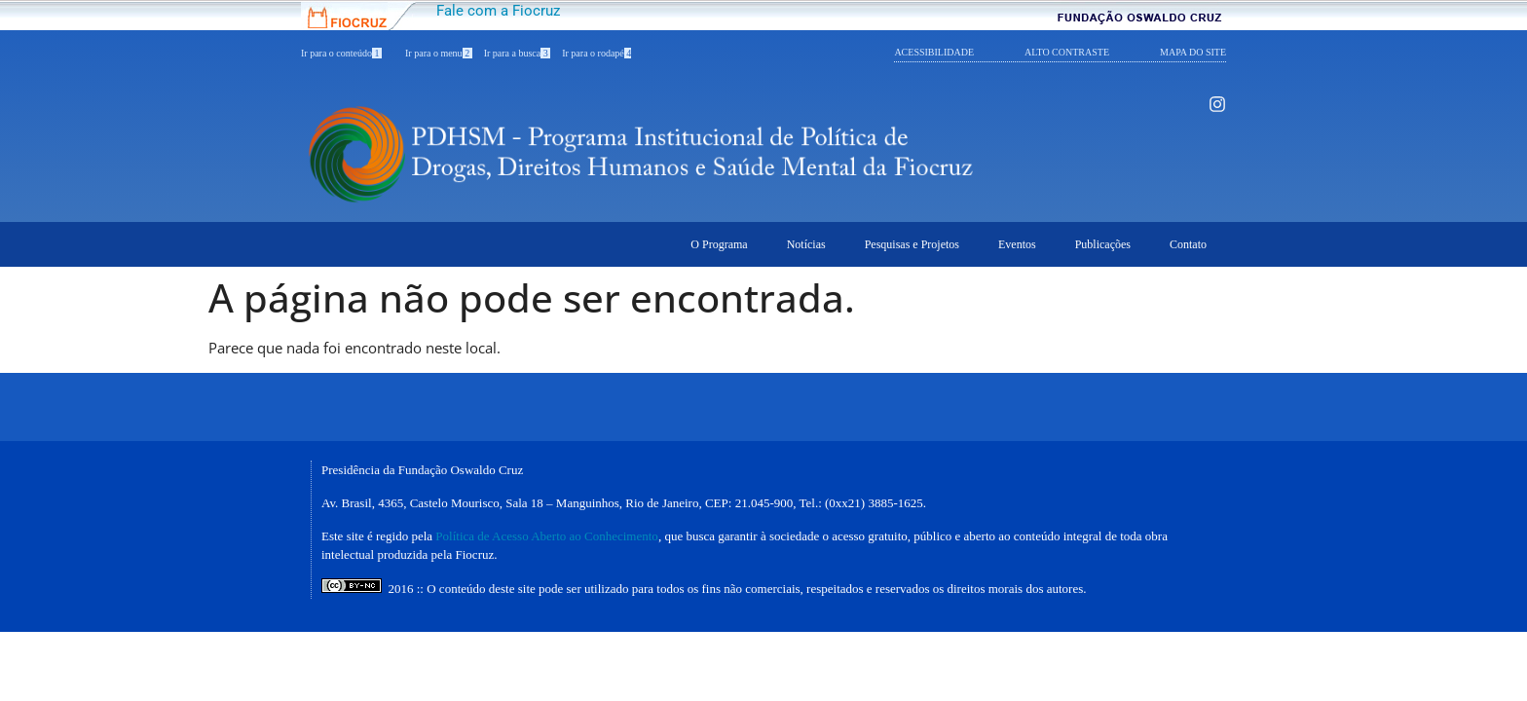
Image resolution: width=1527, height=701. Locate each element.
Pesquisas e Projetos (912, 244)
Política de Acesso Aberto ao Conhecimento (546, 536)
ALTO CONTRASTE (1066, 52)
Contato (1188, 244)
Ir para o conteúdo (341, 53)
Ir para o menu (438, 53)
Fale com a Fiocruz (498, 10)
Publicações (1103, 244)
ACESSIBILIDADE (934, 52)
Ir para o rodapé (596, 53)
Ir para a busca (517, 53)
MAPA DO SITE (1193, 52)
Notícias (806, 244)
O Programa (718, 244)
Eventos (1017, 244)
